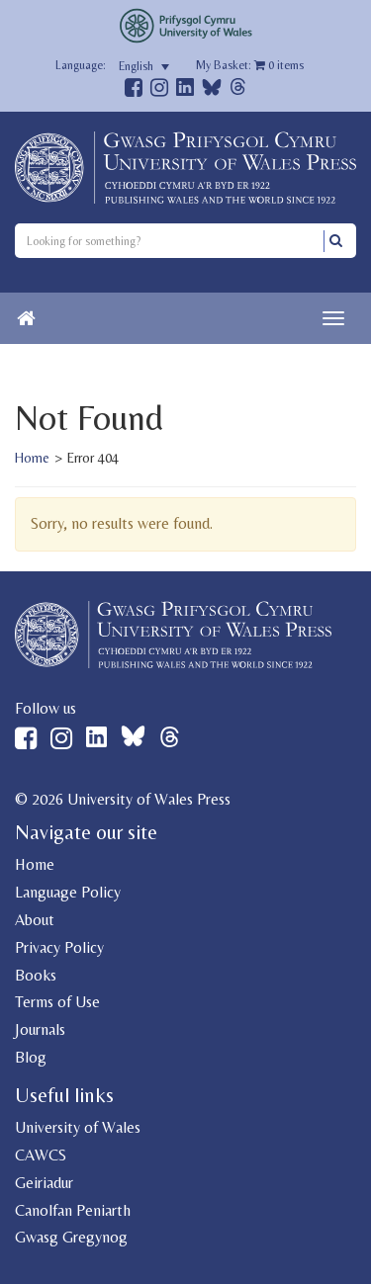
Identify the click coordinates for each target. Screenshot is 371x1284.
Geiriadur (44, 1182)
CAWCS (40, 1155)
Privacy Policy (59, 947)
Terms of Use (57, 1001)
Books (35, 975)
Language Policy (68, 892)
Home (32, 458)
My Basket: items (250, 65)
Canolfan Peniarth (73, 1210)
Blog (30, 1057)
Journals (40, 1029)
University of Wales (77, 1127)
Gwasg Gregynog (71, 1237)
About (34, 919)
